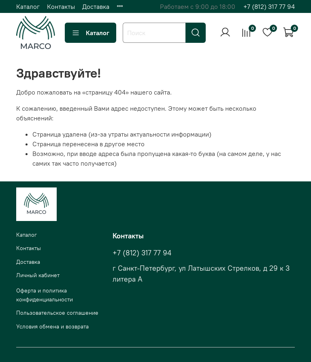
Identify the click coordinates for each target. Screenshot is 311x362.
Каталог (28, 6)
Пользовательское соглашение (57, 312)
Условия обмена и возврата (52, 326)
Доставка (95, 6)
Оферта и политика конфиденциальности (44, 295)
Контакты (61, 6)
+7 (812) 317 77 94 (269, 6)
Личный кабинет (38, 275)
